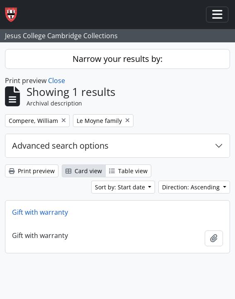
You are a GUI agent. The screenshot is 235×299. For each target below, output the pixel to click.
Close (56, 80)
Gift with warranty (40, 212)
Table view (128, 171)
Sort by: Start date (121, 187)
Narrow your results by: (117, 58)
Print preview (32, 171)
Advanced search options (60, 145)
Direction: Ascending (191, 187)
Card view (83, 171)
